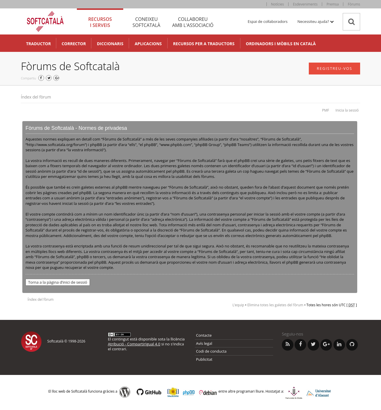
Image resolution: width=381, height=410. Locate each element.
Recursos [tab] (100, 22)
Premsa (332, 4)
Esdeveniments (305, 4)
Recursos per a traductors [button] (204, 43)
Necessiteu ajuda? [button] (315, 21)
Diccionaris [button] (110, 43)
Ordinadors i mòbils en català (281, 43)
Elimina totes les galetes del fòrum (275, 305)
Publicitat (204, 359)
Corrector (73, 43)
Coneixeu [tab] (146, 22)
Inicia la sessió (347, 110)
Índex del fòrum (36, 97)
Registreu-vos (334, 68)
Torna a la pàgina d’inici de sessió (57, 282)
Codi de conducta (211, 351)
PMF (325, 110)
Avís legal (204, 343)
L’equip (238, 305)
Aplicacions (148, 43)
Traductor (38, 43)
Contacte (204, 335)
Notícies (277, 4)
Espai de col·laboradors (267, 21)
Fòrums (354, 4)
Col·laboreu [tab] (193, 22)
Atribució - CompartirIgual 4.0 (134, 344)
